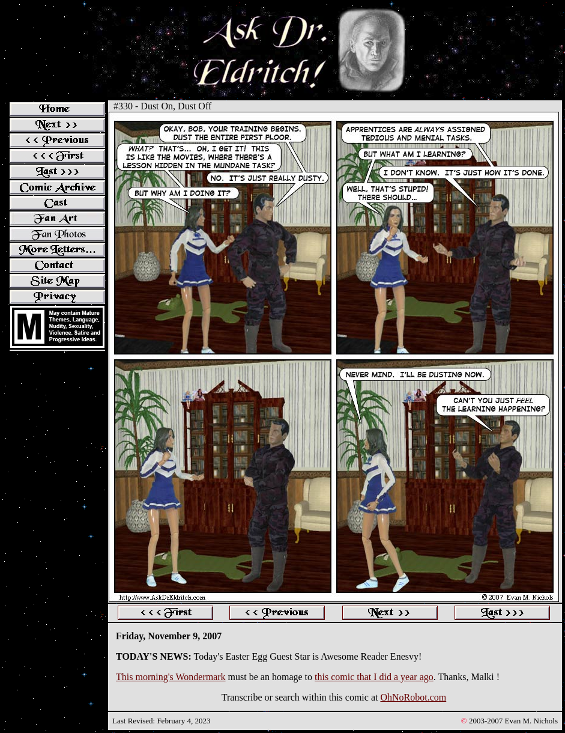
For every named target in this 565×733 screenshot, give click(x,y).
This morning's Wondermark (171, 677)
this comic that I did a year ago (374, 677)
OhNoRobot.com (413, 697)
